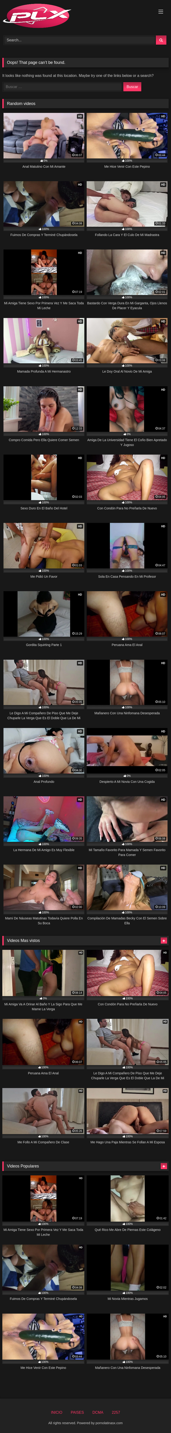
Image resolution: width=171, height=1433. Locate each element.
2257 (116, 1412)
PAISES (77, 1412)
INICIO (56, 1412)
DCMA (97, 1412)
